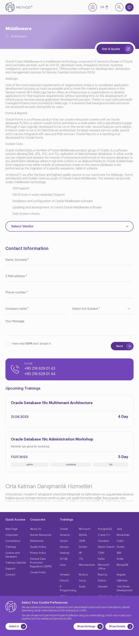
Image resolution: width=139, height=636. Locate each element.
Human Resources (40, 535)
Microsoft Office (103, 567)
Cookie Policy (38, 572)
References (36, 541)
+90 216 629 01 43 (39, 368)
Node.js (83, 574)
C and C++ (104, 535)
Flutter (121, 547)
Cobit (120, 541)
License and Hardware (12, 555)
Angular (121, 574)
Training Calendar (15, 563)
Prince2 (64, 580)
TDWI (101, 553)
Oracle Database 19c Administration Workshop (52, 439)
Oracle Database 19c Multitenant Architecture (52, 403)
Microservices (87, 565)
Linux (63, 565)
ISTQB (64, 559)
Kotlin (120, 559)
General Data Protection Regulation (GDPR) (41, 563)
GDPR (28, 343)
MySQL (83, 535)
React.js (102, 574)
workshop (71, 465)
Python (102, 580)
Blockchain (123, 535)
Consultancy (12, 541)
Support (10, 569)
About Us (35, 529)
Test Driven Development (125, 588)
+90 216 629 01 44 (39, 374)
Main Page (11, 529)
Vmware (65, 574)
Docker (83, 547)
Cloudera (103, 541)
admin (29, 465)
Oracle (64, 529)
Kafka (101, 559)
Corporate (11, 535)
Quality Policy (38, 547)
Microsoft (84, 529)
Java (119, 529)
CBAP (82, 541)
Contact (10, 574)
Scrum (64, 541)
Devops (64, 547)
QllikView (122, 580)
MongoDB (122, 565)
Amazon (65, 535)
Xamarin (103, 586)
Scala (82, 586)
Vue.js (82, 580)
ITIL (81, 559)
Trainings (10, 547)
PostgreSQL (105, 529)
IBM (119, 553)
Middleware (19, 36)
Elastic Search (106, 547)
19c (111, 465)
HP (80, 553)
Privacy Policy (38, 553)
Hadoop (65, 553)
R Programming (68, 588)
